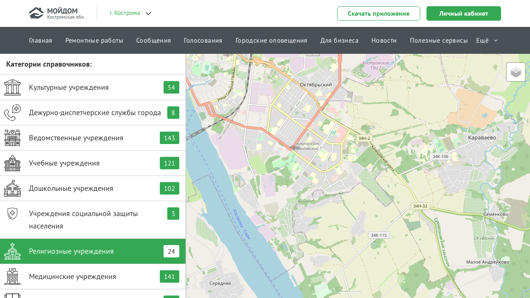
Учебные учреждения (91, 163)
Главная (41, 40)
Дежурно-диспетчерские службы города (91, 112)
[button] (295, 138)
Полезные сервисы (439, 40)
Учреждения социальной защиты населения (91, 218)
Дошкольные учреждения (91, 188)
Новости (384, 40)
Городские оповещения (272, 40)
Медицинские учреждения (91, 276)
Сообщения (153, 40)
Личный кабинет (463, 13)
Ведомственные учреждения (91, 138)
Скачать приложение (379, 13)
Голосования (203, 40)
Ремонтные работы (94, 40)
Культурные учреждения (91, 87)
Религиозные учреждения (91, 251)
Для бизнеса (339, 40)
